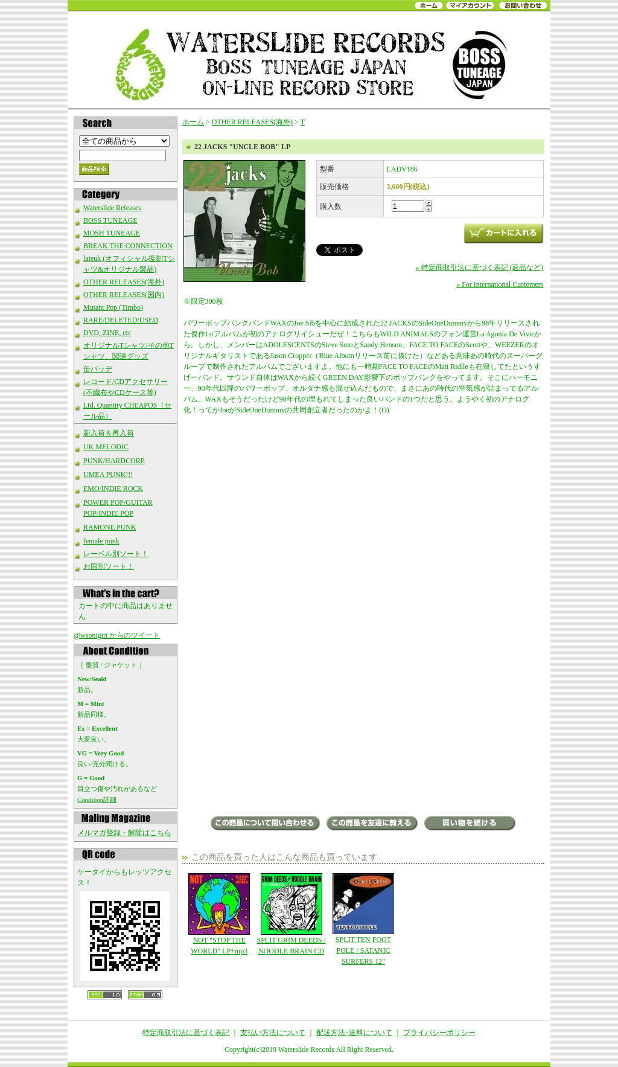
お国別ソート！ (108, 566)
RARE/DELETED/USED (120, 320)
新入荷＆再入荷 (108, 433)
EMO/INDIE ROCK (113, 488)
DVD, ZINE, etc (107, 332)
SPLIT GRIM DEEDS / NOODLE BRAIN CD (291, 914)
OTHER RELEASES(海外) (123, 282)
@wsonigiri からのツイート (117, 635)
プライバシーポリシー (439, 1032)
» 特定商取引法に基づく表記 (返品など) (480, 267)
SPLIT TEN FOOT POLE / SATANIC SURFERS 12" (363, 919)
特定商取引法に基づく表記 (185, 1032)
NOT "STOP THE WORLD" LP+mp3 (219, 914)
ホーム (193, 122)
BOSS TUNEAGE (110, 220)
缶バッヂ (97, 369)
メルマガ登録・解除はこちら (124, 832)
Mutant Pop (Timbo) (113, 307)
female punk (101, 541)
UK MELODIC (106, 447)
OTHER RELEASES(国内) (123, 294)
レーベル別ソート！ (115, 554)
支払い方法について (272, 1032)
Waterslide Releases (112, 207)
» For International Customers (499, 284)
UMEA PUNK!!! (108, 474)
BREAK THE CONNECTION (128, 246)
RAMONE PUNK (109, 527)
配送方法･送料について (354, 1032)
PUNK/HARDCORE (114, 461)
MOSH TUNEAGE (111, 233)
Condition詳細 (96, 799)
